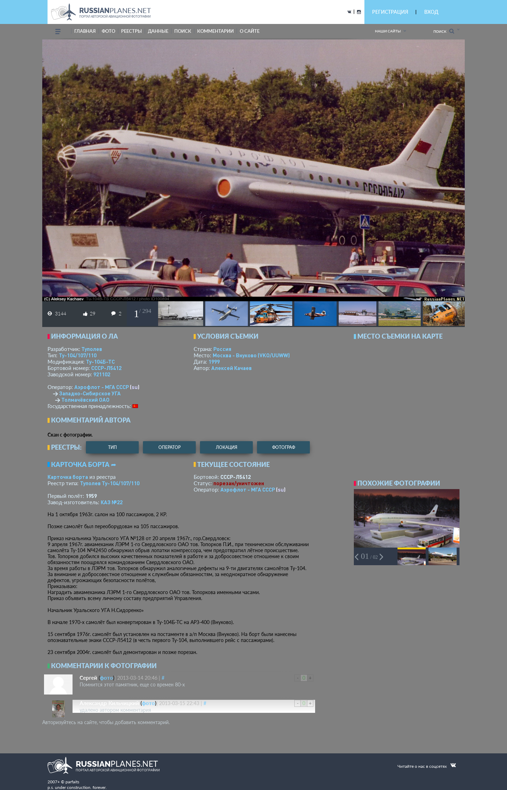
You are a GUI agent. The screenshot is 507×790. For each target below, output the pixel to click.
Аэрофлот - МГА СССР (101, 387)
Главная (85, 31)
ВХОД (431, 12)
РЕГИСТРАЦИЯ (390, 12)
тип (112, 447)
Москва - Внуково (251, 355)
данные (158, 31)
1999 (214, 361)
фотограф (283, 447)
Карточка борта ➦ (83, 464)
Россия (222, 349)
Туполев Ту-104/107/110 (109, 483)
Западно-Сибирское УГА (90, 393)
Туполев (91, 349)
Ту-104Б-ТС (100, 361)
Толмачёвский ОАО (85, 399)
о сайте (249, 31)
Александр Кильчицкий (109, 703)
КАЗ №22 (112, 502)
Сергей (88, 677)
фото (108, 31)
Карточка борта (68, 477)
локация (226, 447)
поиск (182, 31)
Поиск (443, 31)
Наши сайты (388, 31)
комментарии (215, 31)
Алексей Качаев (231, 368)
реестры (131, 31)
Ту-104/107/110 (77, 355)
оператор (169, 447)
